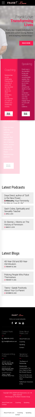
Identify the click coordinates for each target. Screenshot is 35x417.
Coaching (22, 342)
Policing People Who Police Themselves (8, 369)
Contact (21, 347)
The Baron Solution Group (22, 397)
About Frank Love (24, 339)
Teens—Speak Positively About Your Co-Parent (15, 289)
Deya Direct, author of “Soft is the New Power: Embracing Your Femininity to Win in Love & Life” (16, 199)
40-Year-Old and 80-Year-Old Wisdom (8, 363)
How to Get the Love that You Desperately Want (25, 377)
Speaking (22, 345)
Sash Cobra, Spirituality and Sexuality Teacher (16, 210)
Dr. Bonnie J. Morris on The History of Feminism (16, 223)
